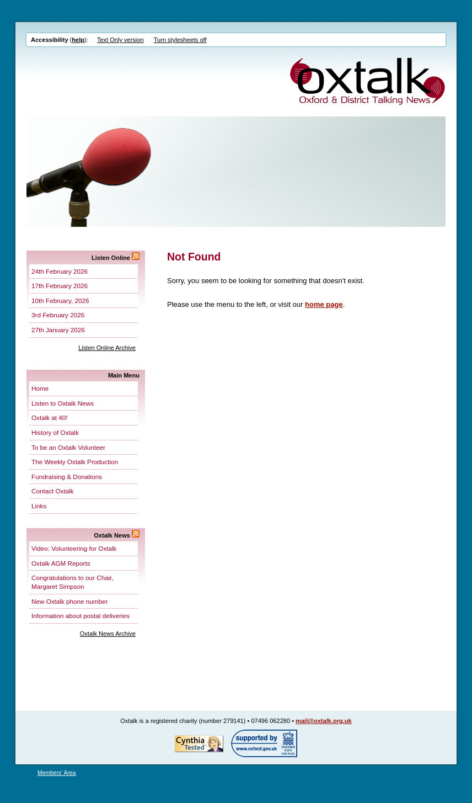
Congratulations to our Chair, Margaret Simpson (72, 582)
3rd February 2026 (57, 314)
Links (38, 505)
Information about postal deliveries (80, 615)
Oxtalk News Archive (108, 633)
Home (40, 388)
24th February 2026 (59, 271)
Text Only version (120, 39)
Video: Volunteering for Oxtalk (73, 548)
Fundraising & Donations (66, 476)
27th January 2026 (58, 329)
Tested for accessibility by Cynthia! (199, 743)
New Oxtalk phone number (69, 601)
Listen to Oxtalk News (62, 403)
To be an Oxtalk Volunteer (68, 447)
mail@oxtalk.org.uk (324, 720)
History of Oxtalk (55, 432)
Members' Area (56, 773)
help (78, 39)
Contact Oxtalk (52, 490)
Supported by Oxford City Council (264, 743)
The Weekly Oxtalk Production (74, 461)
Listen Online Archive (107, 347)
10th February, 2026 (60, 300)
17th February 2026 (59, 285)
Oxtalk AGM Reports (60, 563)
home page (324, 304)
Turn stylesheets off (180, 39)
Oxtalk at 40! (49, 417)
